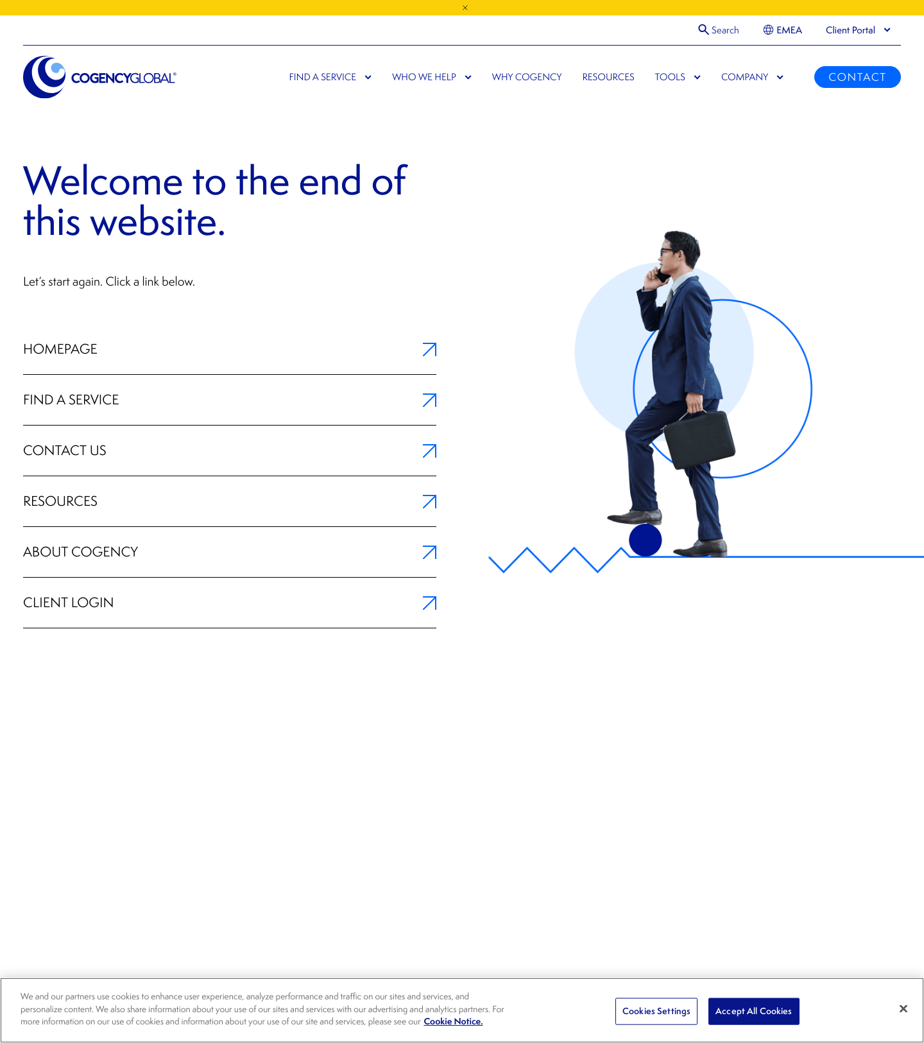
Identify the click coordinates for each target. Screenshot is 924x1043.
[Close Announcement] (465, 7)
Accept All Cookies (753, 1011)
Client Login (229, 603)
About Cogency (229, 552)
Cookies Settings (656, 1011)
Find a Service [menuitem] (323, 77)
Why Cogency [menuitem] (527, 77)
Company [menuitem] (744, 77)
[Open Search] (718, 30)
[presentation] (850, 30)
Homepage (229, 349)
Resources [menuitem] (608, 77)
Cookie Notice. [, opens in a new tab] (453, 1021)
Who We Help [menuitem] (424, 77)
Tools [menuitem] (670, 77)
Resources (229, 501)
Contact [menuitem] (857, 77)
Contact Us (229, 451)
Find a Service (229, 400)
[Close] (903, 1009)
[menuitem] (782, 30)
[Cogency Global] (100, 77)
